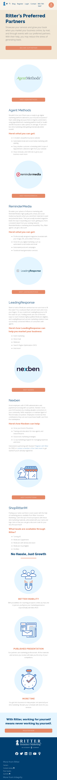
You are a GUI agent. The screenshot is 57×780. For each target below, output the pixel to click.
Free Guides (7, 771)
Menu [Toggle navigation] (51, 5)
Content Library (8, 768)
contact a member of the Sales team (29, 448)
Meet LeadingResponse (28, 292)
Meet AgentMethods (28, 100)
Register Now (28, 731)
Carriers (5, 765)
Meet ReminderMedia (28, 196)
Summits (6, 774)
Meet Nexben (28, 390)
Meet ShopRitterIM (28, 497)
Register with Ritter (41, 446)
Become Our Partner (28, 48)
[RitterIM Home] (7, 4)
